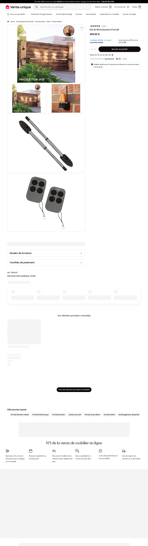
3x (98, 55)
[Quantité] (93, 49)
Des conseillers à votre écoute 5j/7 (83, 457)
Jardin (12, 22)
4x (101, 55)
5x (104, 55)
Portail (48, 22)
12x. (109, 55)
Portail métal (109, 414)
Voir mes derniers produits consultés (74, 390)
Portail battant (57, 22)
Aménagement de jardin (25, 22)
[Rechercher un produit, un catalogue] (36, 7)
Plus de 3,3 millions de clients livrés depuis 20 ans (62, 459)
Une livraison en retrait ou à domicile (131, 457)
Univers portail (40, 22)
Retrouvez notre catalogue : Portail (21, 276)
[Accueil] (8, 21)
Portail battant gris (40, 414)
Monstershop (109, 59)
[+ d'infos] (125, 42)
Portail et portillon (92, 414)
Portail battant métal (20, 414)
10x (106, 55)
